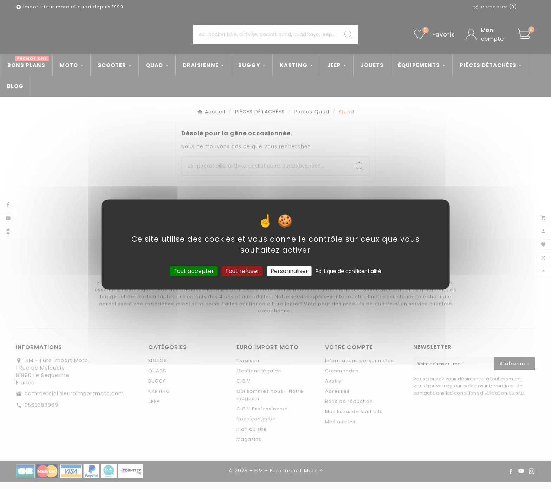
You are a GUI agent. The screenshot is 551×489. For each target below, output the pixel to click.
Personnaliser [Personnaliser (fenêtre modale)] (289, 271)
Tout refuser (242, 271)
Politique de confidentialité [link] (348, 271)
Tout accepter (194, 271)
